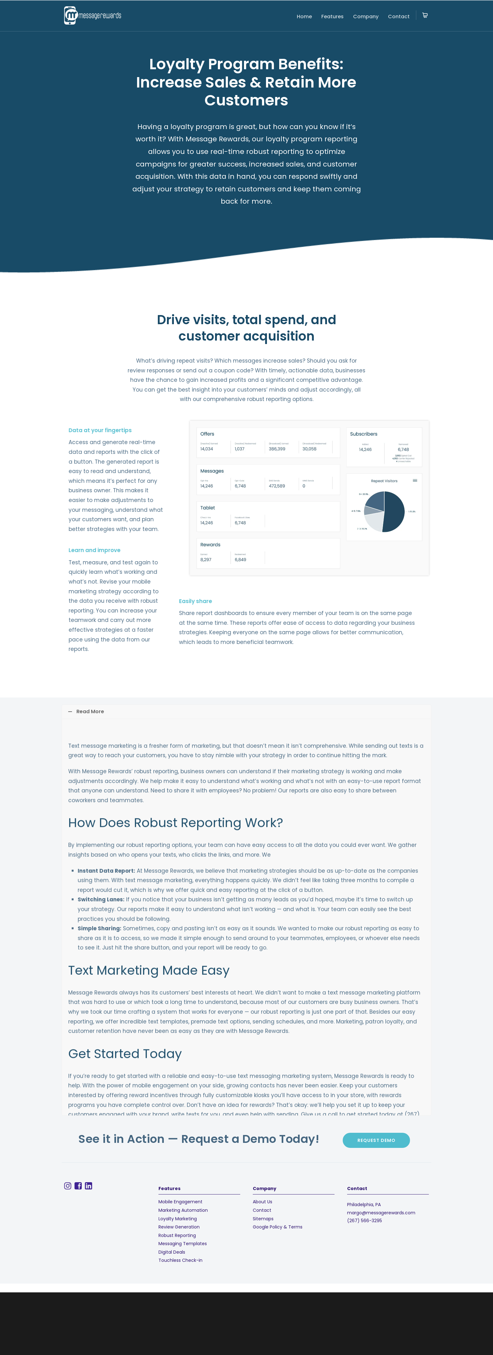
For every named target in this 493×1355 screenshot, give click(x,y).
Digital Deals (171, 1252)
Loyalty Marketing (177, 1219)
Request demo (376, 1140)
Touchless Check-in (180, 1260)
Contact (399, 16)
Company (366, 16)
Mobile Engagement (180, 1202)
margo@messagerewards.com (381, 1213)
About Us (262, 1202)
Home (304, 16)
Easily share (47, 601)
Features (332, 16)
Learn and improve (35, 550)
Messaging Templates (182, 1243)
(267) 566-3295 (364, 1220)
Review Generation (179, 1227)
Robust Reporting (177, 1235)
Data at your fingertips (40, 430)
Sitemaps (263, 1219)
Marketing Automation (183, 1210)
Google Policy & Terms (277, 1227)
